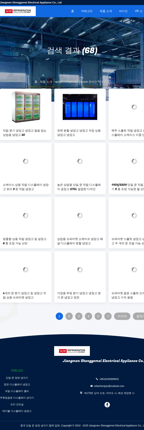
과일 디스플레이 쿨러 (17, 391)
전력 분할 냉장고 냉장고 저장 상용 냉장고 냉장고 (79, 132)
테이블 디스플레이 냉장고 (17, 411)
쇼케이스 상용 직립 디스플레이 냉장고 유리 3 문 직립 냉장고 (26, 187)
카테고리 (87, 11)
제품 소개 (106, 11)
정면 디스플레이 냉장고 (17, 384)
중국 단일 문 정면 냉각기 (34, 425)
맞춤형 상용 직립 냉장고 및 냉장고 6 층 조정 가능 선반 (24, 241)
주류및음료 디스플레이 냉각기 (17, 397)
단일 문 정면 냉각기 (17, 377)
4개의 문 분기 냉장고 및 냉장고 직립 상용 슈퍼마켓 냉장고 (24, 295)
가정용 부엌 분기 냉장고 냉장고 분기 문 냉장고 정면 (79, 295)
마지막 (122, 316)
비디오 (123, 11)
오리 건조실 (17, 404)
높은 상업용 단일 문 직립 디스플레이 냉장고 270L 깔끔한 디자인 (79, 187)
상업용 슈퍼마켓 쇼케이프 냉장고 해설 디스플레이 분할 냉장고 (80, 241)
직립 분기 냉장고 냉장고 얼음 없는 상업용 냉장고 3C (24, 132)
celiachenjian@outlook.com (109, 386)
